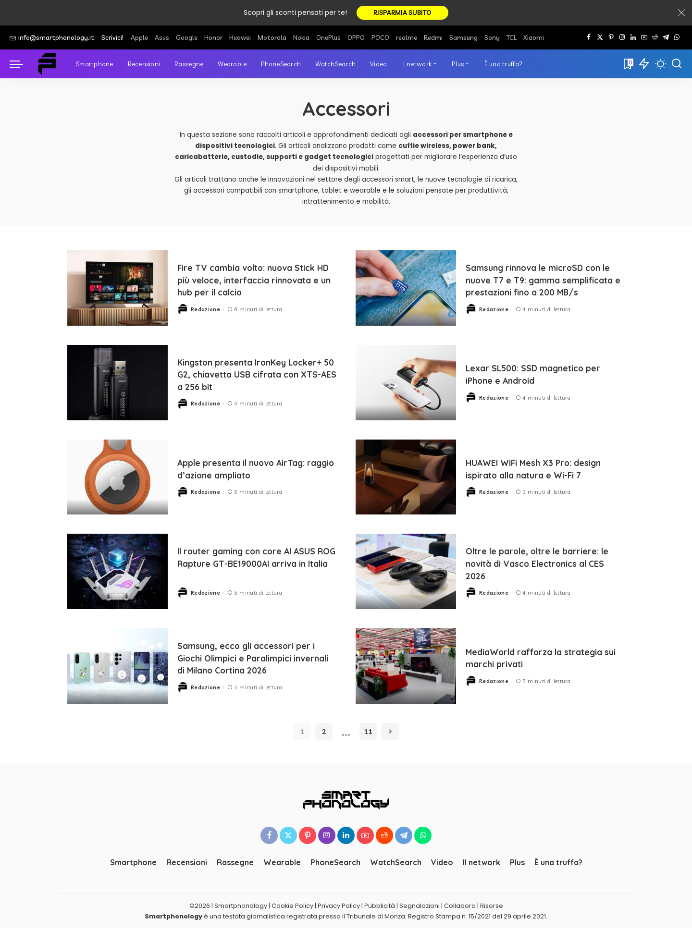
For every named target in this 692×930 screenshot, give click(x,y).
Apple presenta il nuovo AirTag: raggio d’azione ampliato (251, 470)
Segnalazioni (419, 907)
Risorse (491, 907)
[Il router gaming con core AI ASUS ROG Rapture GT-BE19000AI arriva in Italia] (117, 573)
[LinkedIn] (633, 39)
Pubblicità (379, 907)
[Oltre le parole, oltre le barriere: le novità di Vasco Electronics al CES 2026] (406, 573)
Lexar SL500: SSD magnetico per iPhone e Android (543, 376)
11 (368, 733)
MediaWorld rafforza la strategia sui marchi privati (530, 659)
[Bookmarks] (627, 65)
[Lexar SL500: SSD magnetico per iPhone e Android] (406, 384)
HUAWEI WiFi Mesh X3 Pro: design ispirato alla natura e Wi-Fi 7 (544, 470)
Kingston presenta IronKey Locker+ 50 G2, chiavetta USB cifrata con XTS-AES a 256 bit (247, 375)
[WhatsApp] (676, 39)
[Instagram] (622, 39)
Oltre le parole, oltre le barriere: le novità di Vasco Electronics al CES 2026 (542, 565)
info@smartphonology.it (52, 39)
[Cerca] (676, 65)
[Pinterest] (611, 39)
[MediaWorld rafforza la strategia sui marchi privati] (406, 667)
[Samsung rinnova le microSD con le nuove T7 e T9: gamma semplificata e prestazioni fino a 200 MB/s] (406, 289)
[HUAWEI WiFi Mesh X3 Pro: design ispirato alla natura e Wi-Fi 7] (406, 478)
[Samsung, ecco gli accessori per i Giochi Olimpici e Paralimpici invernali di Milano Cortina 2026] (117, 667)
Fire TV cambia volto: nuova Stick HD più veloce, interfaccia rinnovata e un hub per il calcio (256, 281)
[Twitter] (600, 39)
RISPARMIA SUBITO (402, 13)
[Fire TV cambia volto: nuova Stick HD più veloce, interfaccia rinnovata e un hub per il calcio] (117, 289)
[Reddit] (655, 39)
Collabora (460, 907)
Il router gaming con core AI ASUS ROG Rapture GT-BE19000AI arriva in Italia (255, 565)
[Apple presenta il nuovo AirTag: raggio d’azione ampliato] (117, 478)
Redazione (205, 309)
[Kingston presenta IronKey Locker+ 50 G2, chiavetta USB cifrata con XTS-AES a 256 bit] (117, 384)
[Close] (681, 13)
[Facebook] (588, 39)
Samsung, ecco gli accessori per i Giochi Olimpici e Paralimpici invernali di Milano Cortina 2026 (255, 653)
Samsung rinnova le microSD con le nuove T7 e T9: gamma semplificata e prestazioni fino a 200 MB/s (543, 281)
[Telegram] (665, 39)
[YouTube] (644, 39)
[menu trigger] (21, 65)
